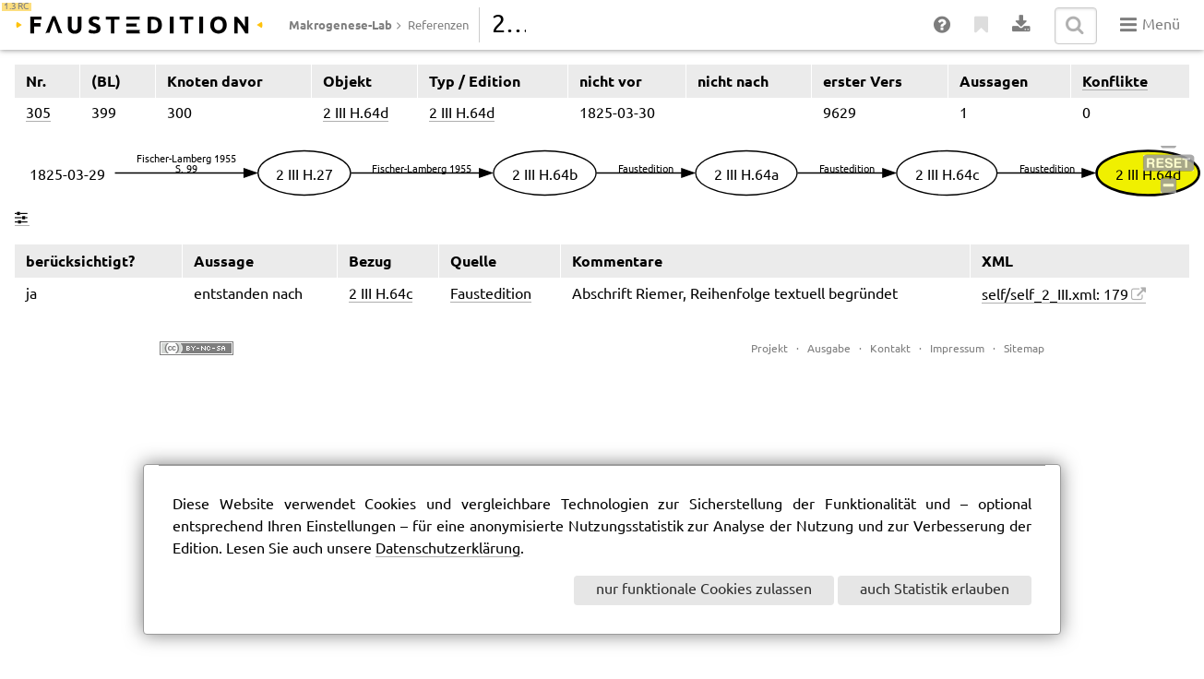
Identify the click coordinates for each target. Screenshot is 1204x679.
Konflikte (1115, 81)
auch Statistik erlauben (934, 590)
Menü (1150, 25)
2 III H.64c (380, 295)
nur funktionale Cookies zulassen (704, 590)
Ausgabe (829, 349)
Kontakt (890, 349)
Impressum (957, 349)
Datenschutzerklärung (448, 549)
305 (38, 114)
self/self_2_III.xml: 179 (1055, 296)
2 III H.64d (355, 114)
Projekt (769, 349)
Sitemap (1024, 349)
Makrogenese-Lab (340, 24)
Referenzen (438, 25)
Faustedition (490, 295)
